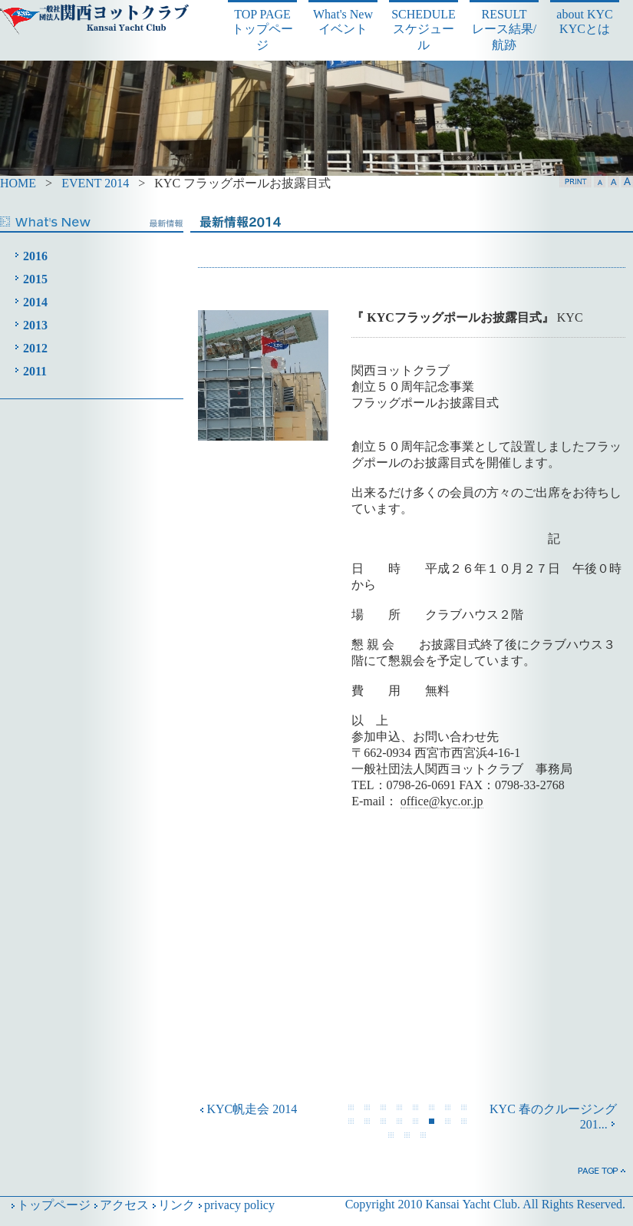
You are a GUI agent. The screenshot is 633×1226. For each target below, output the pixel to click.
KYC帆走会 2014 (248, 1108)
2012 (35, 348)
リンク (172, 1204)
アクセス (120, 1204)
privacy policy (235, 1204)
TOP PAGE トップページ (262, 29)
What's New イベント (343, 21)
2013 (35, 325)
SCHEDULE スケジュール (423, 29)
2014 (35, 302)
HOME (18, 183)
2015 (35, 279)
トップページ (49, 1204)
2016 (35, 256)
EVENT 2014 (96, 183)
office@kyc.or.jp (442, 801)
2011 (35, 371)
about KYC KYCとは (584, 21)
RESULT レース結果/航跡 (504, 29)
